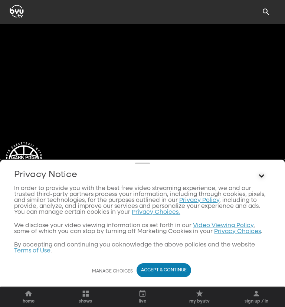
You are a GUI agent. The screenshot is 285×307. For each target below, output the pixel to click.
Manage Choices (112, 271)
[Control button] (261, 231)
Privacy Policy (199, 255)
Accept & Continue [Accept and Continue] (164, 270)
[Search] (266, 12)
